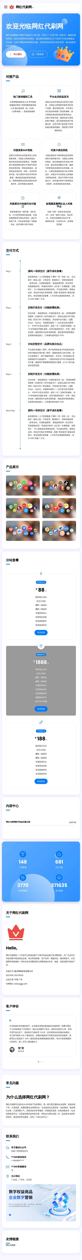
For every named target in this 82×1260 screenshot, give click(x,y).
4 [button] (43, 1061)
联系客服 (41, 632)
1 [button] (38, 1061)
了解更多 (38, 54)
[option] (41, 1036)
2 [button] (40, 1061)
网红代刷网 (24, 7)
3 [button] (41, 1061)
